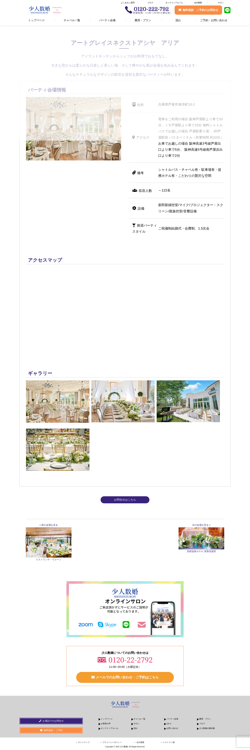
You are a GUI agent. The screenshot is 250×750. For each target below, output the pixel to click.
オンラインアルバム (174, 3)
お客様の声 (106, 724)
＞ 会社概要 (139, 742)
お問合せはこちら (125, 499)
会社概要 (198, 3)
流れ (178, 20)
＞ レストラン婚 (167, 742)
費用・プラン (143, 20)
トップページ (36, 20)
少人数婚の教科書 (207, 728)
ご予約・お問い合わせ (213, 20)
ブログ (150, 3)
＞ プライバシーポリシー (111, 742)
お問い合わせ (172, 728)
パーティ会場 (107, 20)
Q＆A (168, 724)
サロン (221, 3)
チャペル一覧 (72, 20)
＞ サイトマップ (82, 742)
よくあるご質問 (128, 3)
